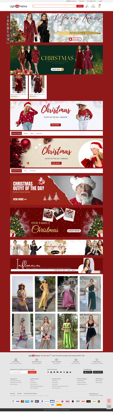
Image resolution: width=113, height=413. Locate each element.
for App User (71, 1)
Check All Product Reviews (30, 393)
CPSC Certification (34, 388)
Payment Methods (80, 380)
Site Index (12, 393)
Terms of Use (55, 384)
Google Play (98, 372)
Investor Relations (14, 384)
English (100, 1)
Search (80, 6)
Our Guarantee (33, 382)
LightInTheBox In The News (16, 382)
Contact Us (32, 380)
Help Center (81, 1)
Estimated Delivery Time (82, 384)
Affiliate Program (98, 380)
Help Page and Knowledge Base (37, 386)
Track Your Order (33, 384)
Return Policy (55, 380)
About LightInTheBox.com (15, 380)
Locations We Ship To (81, 382)
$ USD (91, 1)
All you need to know (56, 388)
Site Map (19, 393)
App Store (88, 372)
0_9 (47, 395)
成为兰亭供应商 (98, 382)
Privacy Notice (55, 382)
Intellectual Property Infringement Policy (60, 386)
